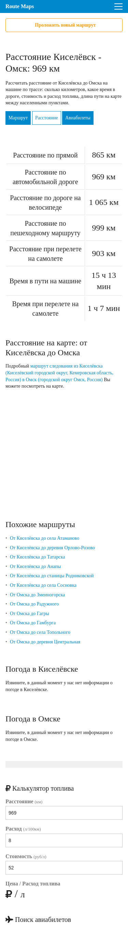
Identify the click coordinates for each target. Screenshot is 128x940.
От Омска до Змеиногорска (37, 594)
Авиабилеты (77, 117)
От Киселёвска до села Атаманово (44, 538)
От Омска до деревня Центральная (45, 641)
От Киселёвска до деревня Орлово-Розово (52, 547)
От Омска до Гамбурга (33, 622)
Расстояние (46, 117)
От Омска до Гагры (29, 613)
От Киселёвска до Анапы (35, 566)
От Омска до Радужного (34, 604)
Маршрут (18, 117)
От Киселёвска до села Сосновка (43, 585)
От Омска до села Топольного (40, 632)
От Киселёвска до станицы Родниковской (52, 575)
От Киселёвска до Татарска (37, 556)
